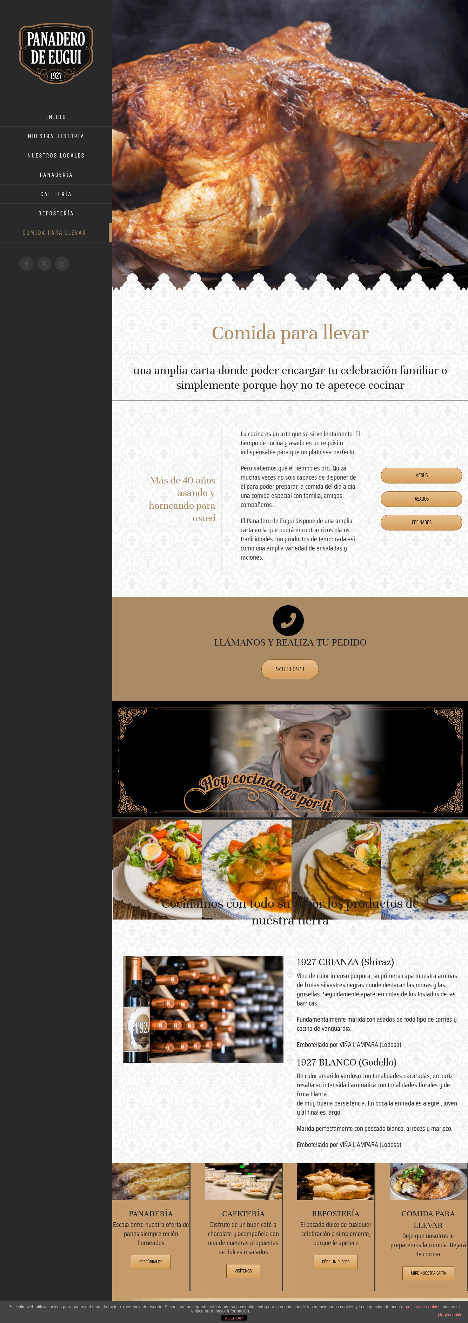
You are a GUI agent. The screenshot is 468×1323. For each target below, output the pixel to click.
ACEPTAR (234, 1318)
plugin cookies (451, 1314)
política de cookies (423, 1306)
